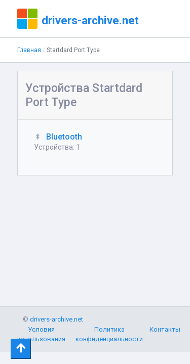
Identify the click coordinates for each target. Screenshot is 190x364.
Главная (29, 50)
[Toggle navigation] (21, 349)
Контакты (164, 329)
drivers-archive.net (90, 20)
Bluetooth (64, 137)
